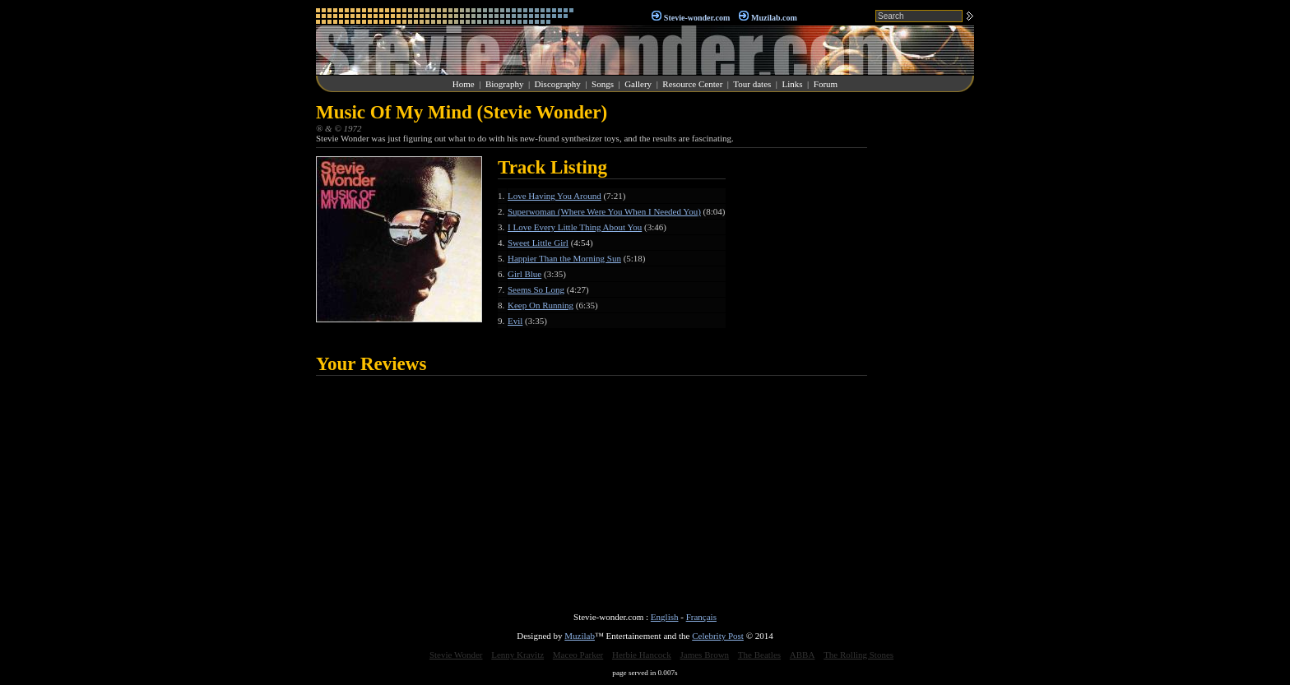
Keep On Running (540, 305)
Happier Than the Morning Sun (564, 258)
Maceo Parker (578, 655)
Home (463, 84)
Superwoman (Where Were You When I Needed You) (604, 211)
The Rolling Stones (858, 655)
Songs (603, 84)
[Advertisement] (924, 348)
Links (792, 84)
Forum (826, 84)
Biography (504, 84)
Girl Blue (524, 274)
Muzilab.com (774, 17)
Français (701, 617)
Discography (558, 84)
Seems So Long (536, 289)
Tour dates (752, 84)
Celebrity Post (718, 636)
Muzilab (579, 636)
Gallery (638, 84)
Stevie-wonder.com (697, 17)
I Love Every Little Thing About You (575, 227)
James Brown (705, 655)
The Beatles (759, 655)
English (665, 617)
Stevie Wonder (456, 655)
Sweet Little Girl (538, 243)
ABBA (802, 655)
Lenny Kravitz (517, 655)
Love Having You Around (554, 196)
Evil (515, 321)
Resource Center (692, 84)
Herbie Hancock (641, 655)
